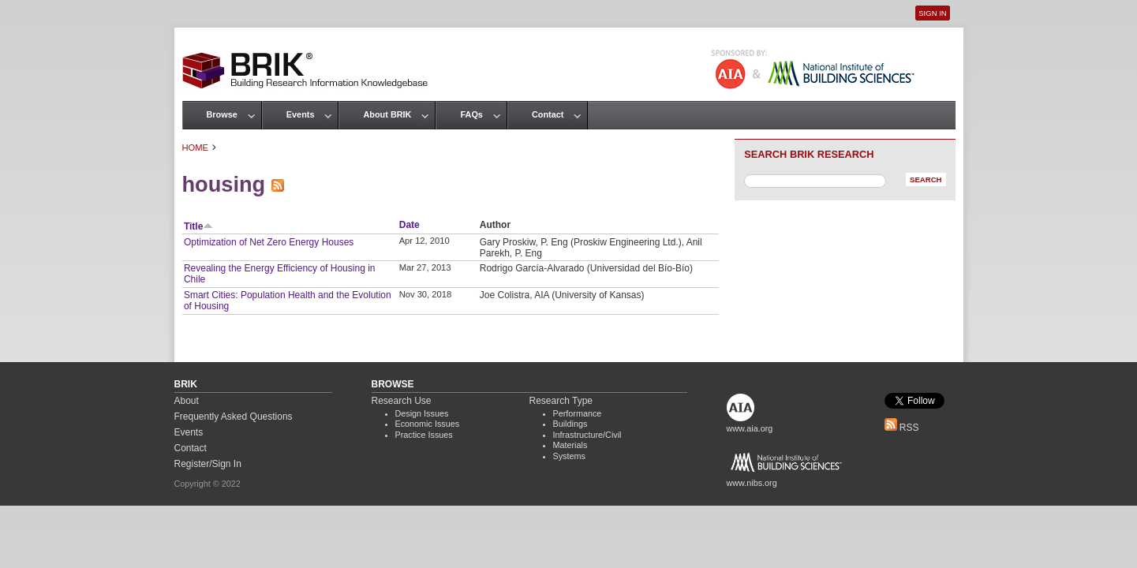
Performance (577, 413)
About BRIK (387, 114)
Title (198, 226)
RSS (902, 427)
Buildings (570, 423)
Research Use (402, 400)
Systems (569, 456)
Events (300, 114)
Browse (222, 114)
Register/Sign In (207, 463)
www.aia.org (750, 428)
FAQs (471, 114)
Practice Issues (424, 434)
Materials (570, 445)
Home (195, 147)
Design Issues (422, 413)
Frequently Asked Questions (233, 416)
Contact (547, 114)
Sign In (932, 13)
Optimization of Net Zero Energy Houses (268, 242)
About (186, 400)
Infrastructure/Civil (587, 434)
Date (409, 224)
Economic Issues (427, 423)
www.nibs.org (752, 483)
